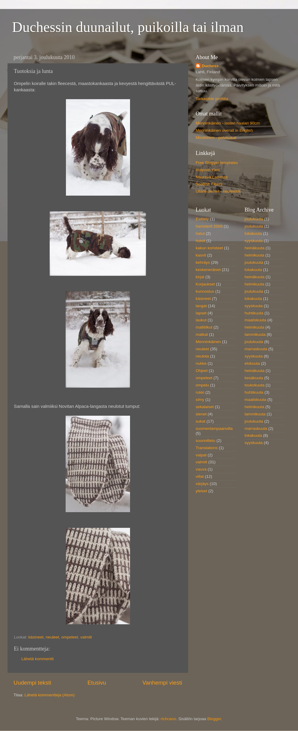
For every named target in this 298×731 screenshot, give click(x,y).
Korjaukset (205, 284)
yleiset (201, 491)
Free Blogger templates (217, 162)
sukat (200, 421)
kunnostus (205, 291)
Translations (207, 448)
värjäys (202, 483)
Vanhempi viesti (162, 682)
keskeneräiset (208, 269)
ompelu (202, 385)
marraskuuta (256, 349)
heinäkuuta (255, 248)
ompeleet (69, 637)
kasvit (201, 255)
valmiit (86, 637)
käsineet (35, 637)
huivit (200, 240)
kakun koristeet (209, 248)
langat (201, 306)
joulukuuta (254, 219)
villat (200, 476)
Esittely (202, 219)
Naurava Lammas (212, 177)
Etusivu (97, 682)
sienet (201, 414)
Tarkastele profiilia (212, 98)
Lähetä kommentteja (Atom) (49, 695)
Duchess (210, 66)
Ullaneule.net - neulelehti (218, 191)
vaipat (201, 455)
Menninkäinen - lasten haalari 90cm (228, 123)
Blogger (214, 719)
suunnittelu (205, 440)
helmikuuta (254, 255)
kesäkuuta (254, 378)
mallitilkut (204, 327)
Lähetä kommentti (37, 659)
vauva (201, 469)
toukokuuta (255, 385)
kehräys (203, 262)
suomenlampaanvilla (214, 428)
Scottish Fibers (209, 184)
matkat (202, 334)
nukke (201, 363)
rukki (200, 392)
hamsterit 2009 (209, 226)
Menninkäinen (208, 341)
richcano (168, 719)
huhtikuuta (254, 313)
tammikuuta (255, 334)
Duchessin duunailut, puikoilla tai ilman (128, 27)
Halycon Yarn (208, 170)
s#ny (200, 399)
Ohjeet (202, 370)
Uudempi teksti (32, 682)
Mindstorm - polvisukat (216, 137)
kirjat (200, 277)
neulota (202, 356)
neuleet (52, 637)
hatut (200, 233)
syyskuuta (254, 240)
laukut (201, 320)
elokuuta (252, 363)
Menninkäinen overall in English (224, 130)
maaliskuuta (255, 320)
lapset (201, 313)
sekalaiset (205, 407)
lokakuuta (253, 233)
